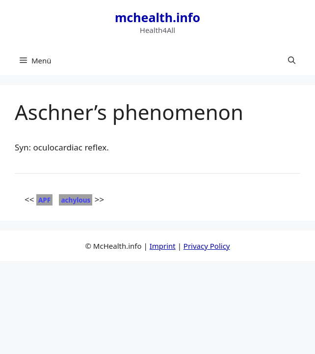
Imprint (163, 246)
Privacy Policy (207, 246)
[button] (291, 60)
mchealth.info (157, 17)
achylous (75, 200)
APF (44, 200)
